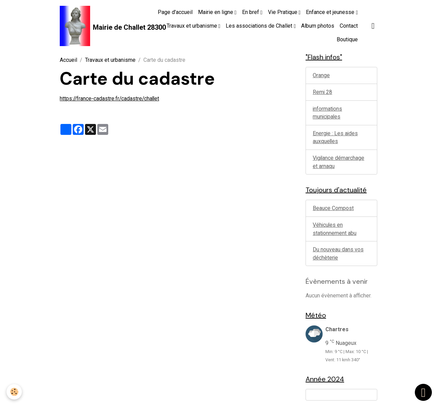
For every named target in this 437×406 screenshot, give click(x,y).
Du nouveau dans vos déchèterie (338, 255)
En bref (251, 12)
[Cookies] (14, 392)
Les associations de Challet (260, 26)
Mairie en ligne (216, 12)
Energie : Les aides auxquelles (335, 138)
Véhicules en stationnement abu (335, 230)
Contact (349, 26)
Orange (321, 75)
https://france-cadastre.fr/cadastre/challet (110, 98)
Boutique (347, 39)
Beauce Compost (333, 210)
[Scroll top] (423, 392)
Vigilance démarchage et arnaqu (339, 163)
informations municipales (328, 113)
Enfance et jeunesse (331, 12)
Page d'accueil (175, 12)
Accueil (68, 60)
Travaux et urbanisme (192, 26)
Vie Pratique (283, 12)
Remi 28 (323, 92)
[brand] (98, 25)
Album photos (317, 26)
